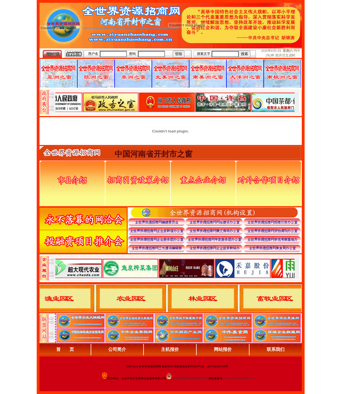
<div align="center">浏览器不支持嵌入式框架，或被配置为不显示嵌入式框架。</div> (175, 268)
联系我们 (276, 349)
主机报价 (170, 349)
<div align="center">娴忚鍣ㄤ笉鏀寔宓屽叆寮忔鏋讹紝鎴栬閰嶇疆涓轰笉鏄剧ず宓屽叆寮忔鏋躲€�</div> (175, 102)
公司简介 (117, 349)
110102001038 (197, 378)
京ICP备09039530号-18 (239, 378)
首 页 (65, 349)
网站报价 (223, 349)
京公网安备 (179, 378)
